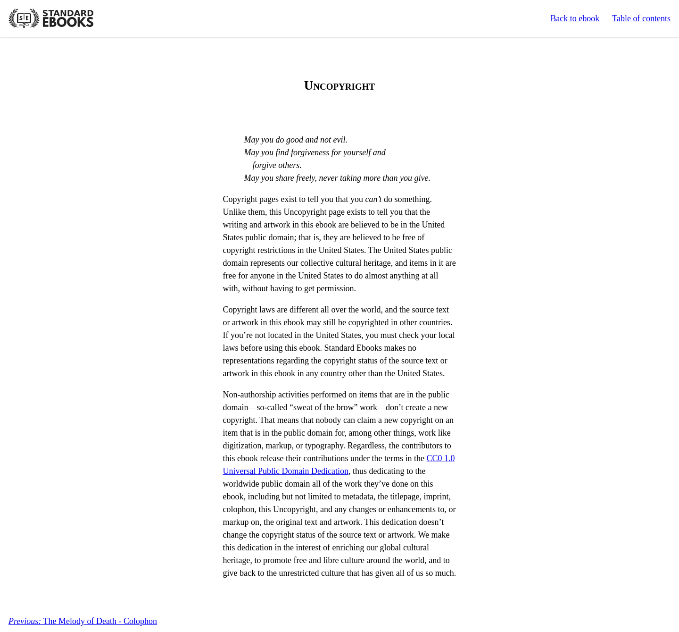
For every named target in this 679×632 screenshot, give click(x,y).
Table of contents (641, 18)
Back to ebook (574, 18)
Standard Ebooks (50, 18)
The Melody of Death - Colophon (82, 621)
